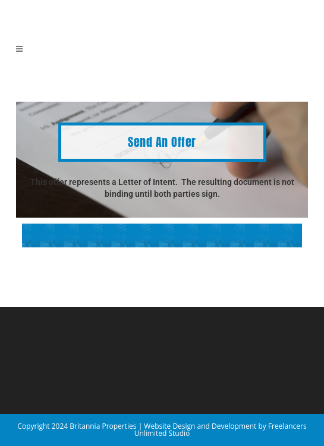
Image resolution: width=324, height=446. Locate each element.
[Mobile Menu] (19, 48)
